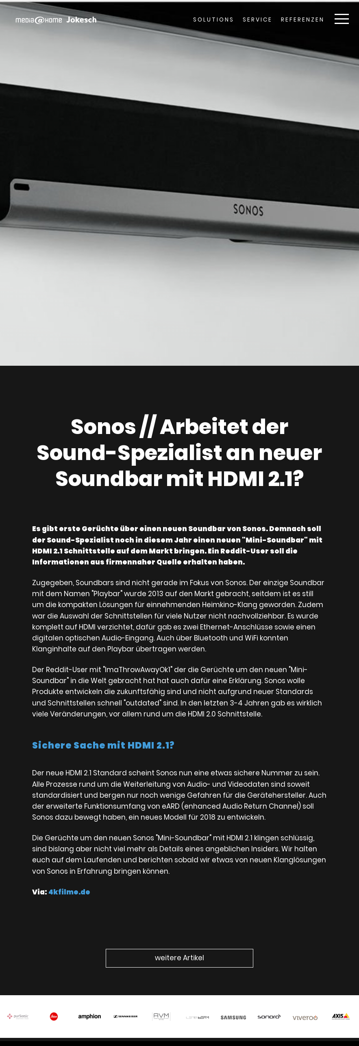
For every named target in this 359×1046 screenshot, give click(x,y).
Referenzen (302, 20)
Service (257, 20)
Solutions (213, 20)
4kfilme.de (74, 883)
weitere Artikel (179, 958)
